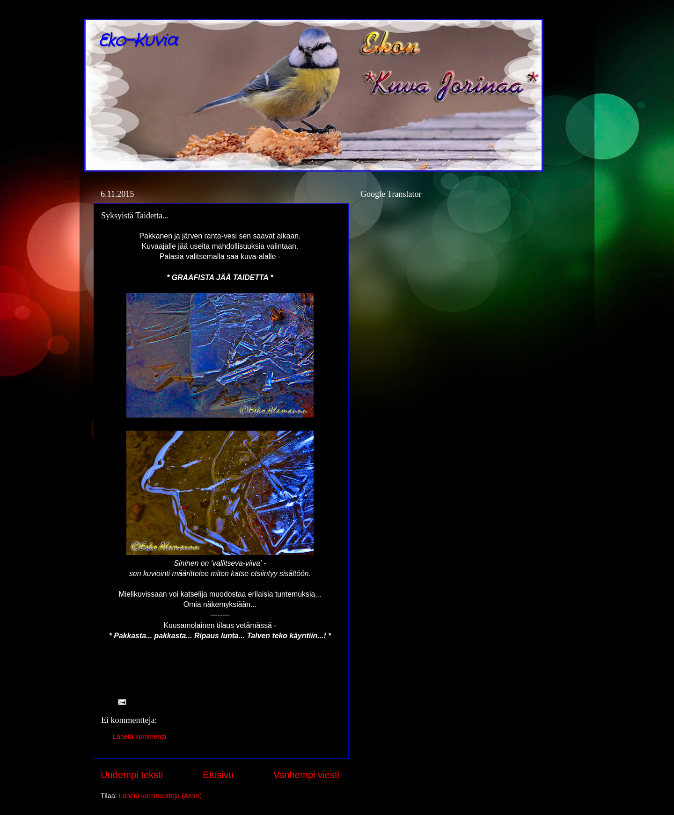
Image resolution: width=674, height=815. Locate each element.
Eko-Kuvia (137, 41)
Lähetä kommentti (139, 736)
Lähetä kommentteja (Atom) (160, 796)
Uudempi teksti (132, 775)
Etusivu (218, 775)
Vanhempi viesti (306, 775)
